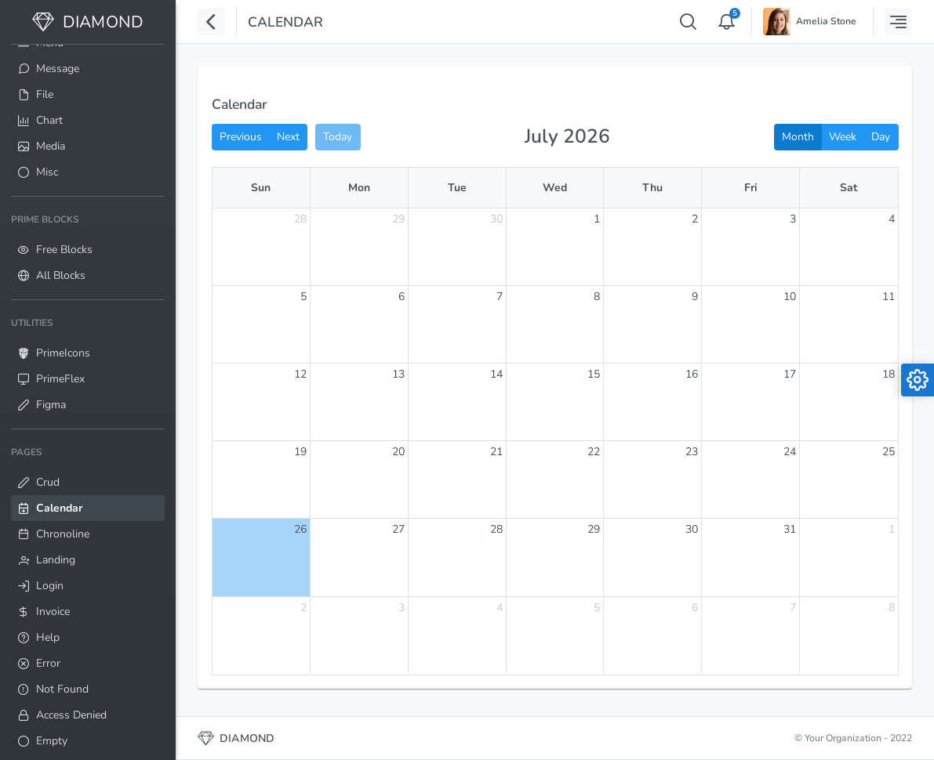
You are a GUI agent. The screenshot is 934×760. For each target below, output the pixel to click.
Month (798, 136)
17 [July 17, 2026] (789, 374)
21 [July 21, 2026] (496, 451)
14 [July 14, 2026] (496, 374)
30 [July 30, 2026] (691, 529)
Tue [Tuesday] (457, 187)
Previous (241, 136)
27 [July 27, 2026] (398, 529)
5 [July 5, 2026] (303, 296)
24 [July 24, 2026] (789, 451)
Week (842, 136)
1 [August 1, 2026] (892, 529)
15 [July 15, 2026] (593, 374)
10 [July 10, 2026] (789, 296)
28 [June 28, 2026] (300, 219)
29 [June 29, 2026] (398, 219)
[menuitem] (88, 68)
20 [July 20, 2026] (398, 451)
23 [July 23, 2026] (691, 451)
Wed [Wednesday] (555, 187)
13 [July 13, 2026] (398, 374)
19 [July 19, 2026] (300, 451)
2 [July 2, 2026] (695, 219)
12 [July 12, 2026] (300, 374)
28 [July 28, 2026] (496, 529)
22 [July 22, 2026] (593, 451)
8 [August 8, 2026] (892, 607)
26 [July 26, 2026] (300, 529)
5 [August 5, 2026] (597, 607)
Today (337, 136)
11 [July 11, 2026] (888, 296)
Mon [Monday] (359, 187)
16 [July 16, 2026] (691, 374)
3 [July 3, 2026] (793, 219)
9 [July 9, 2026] (695, 296)
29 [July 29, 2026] (593, 529)
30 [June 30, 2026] (496, 219)
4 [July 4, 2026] (892, 219)
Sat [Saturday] (848, 187)
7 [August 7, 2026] (793, 607)
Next (288, 136)
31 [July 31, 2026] (789, 529)
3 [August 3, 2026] (401, 607)
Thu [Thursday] (652, 187)
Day (880, 136)
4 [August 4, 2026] (499, 607)
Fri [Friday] (751, 187)
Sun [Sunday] (261, 187)
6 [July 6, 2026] (401, 296)
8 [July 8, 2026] (597, 296)
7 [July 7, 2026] (499, 296)
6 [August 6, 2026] (695, 607)
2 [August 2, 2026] (303, 607)
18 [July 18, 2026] (888, 374)
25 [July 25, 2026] (888, 451)
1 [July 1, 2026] (597, 219)
